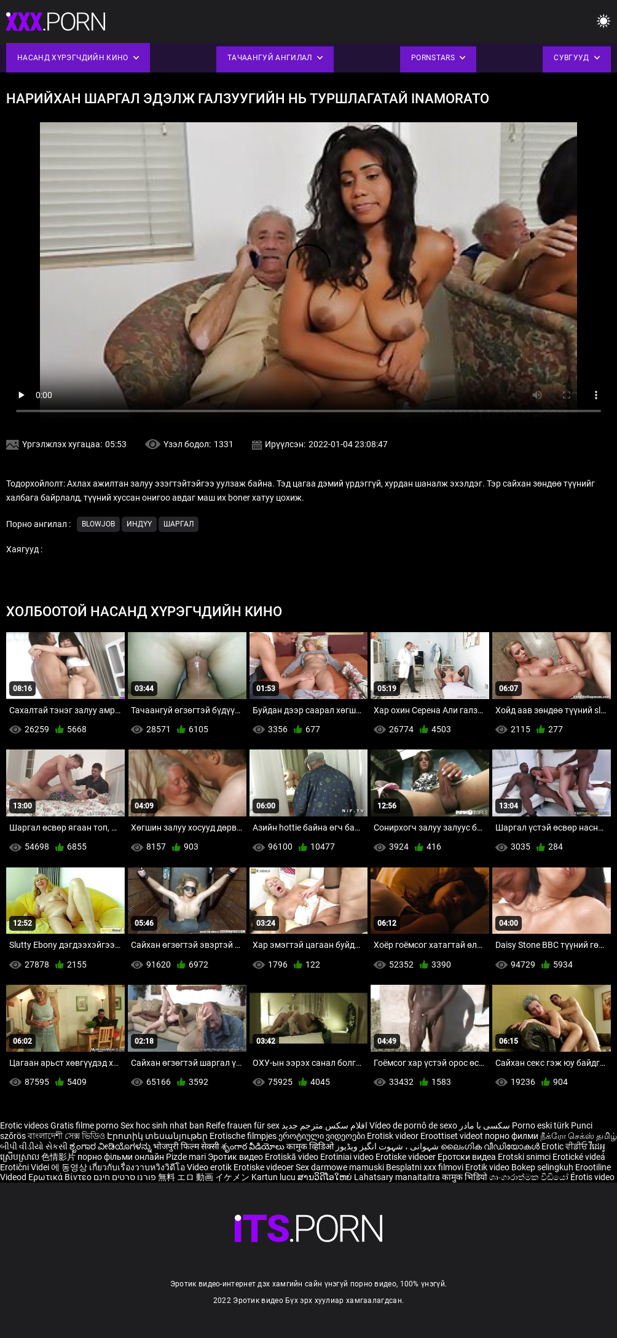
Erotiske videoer (406, 1157)
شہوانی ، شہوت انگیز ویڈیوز (388, 1146)
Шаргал (178, 524)
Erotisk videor (393, 1136)
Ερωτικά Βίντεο (60, 1177)
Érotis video (592, 1177)
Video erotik (210, 1167)
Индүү (139, 524)
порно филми (511, 1136)
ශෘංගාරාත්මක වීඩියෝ (529, 1177)
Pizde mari (186, 1157)
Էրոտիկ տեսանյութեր (158, 1136)
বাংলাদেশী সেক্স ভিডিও (66, 1136)
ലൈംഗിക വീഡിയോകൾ (491, 1146)
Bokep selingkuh (542, 1167)
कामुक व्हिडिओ (311, 1146)
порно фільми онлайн (120, 1157)
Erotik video (488, 1167)
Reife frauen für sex (243, 1125)
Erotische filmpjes (243, 1136)
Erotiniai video (347, 1157)
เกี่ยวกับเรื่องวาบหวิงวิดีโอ (138, 1167)
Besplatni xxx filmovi (424, 1167)
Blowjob (98, 524)
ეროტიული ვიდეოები (322, 1136)
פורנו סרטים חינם (124, 1177)
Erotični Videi (25, 1167)
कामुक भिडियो (465, 1177)
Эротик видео (236, 1157)
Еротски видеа (468, 1157)
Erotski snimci (525, 1157)
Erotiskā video (292, 1157)
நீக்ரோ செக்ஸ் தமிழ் (578, 1136)
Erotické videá (578, 1157)
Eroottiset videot (452, 1136)
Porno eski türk (540, 1125)
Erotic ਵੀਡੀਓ (565, 1146)
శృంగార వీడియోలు (253, 1146)
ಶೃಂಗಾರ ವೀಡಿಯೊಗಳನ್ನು (111, 1146)
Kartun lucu (274, 1177)
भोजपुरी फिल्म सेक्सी (186, 1146)
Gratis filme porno (84, 1125)
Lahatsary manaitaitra (398, 1177)
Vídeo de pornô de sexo (413, 1125)
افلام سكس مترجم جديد (324, 1125)
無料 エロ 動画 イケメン (204, 1177)
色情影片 (59, 1157)
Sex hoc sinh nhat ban (162, 1125)
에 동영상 (70, 1167)
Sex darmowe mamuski (340, 1167)
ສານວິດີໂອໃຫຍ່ (325, 1177)
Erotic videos (25, 1125)
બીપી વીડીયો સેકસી (34, 1146)
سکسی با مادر (484, 1125)
